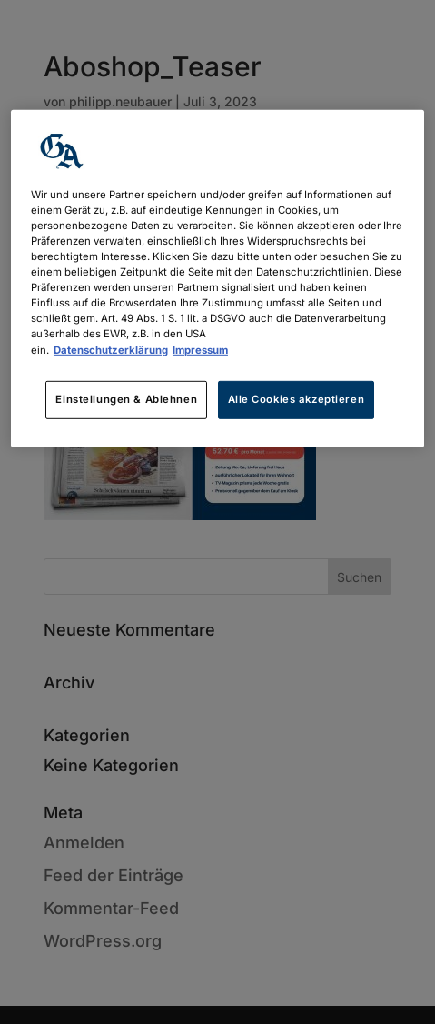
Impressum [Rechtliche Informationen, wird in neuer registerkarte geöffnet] (200, 349)
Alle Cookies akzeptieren (296, 398)
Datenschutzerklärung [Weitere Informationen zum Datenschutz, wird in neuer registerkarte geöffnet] (111, 349)
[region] (217, 278)
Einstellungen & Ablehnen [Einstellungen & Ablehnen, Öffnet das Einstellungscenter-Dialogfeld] (126, 398)
